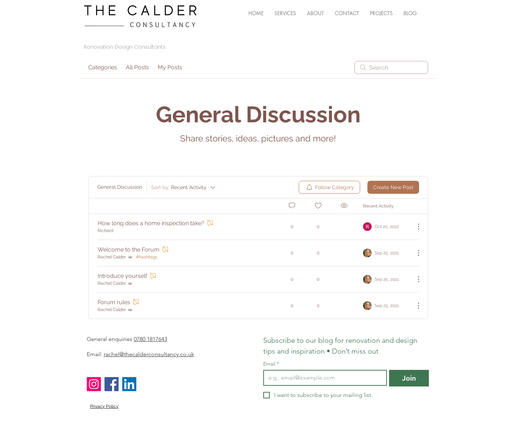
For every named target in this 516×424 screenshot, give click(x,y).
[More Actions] (414, 226)
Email (271, 364)
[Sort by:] (183, 187)
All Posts (137, 67)
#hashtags (146, 256)
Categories (102, 67)
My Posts (170, 67)
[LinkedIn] (129, 384)
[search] (391, 67)
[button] (285, 13)
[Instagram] (94, 384)
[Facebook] (112, 384)
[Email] (323, 378)
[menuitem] (329, 187)
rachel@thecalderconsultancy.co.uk (149, 354)
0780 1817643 (150, 339)
